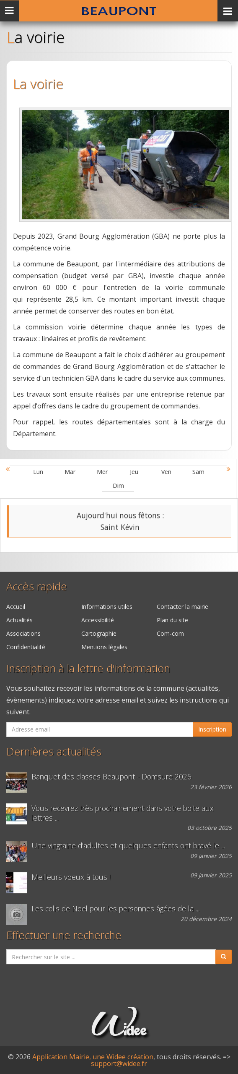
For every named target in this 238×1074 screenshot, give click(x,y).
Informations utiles (106, 607)
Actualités (19, 620)
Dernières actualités (53, 751)
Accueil (15, 607)
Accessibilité (97, 620)
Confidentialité (25, 647)
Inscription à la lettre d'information (88, 668)
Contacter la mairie (182, 607)
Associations (23, 633)
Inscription (212, 729)
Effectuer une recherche (64, 935)
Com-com (170, 633)
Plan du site (172, 620)
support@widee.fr (119, 1063)
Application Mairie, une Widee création (92, 1056)
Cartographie (98, 633)
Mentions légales (104, 647)
